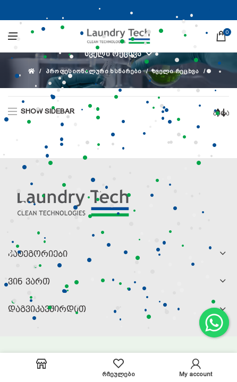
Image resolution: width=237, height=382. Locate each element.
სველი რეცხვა (113, 53)
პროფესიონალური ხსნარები (94, 71)
